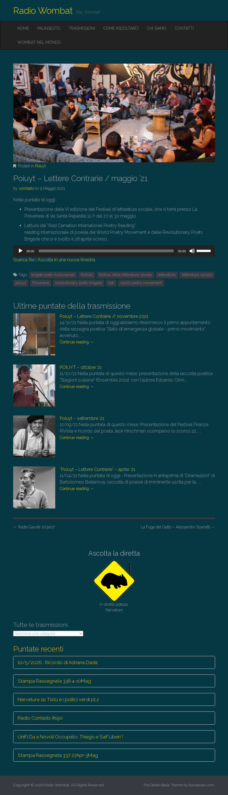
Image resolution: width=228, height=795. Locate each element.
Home (23, 28)
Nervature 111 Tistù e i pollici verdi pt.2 (58, 699)
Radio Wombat (43, 10)
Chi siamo (156, 28)
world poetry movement (141, 283)
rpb (111, 283)
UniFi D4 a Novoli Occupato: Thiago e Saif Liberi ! (70, 736)
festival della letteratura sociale (125, 274)
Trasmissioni (82, 28)
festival (87, 274)
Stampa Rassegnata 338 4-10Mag (54, 681)
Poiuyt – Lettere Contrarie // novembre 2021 (104, 316)
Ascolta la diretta (114, 553)
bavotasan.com (201, 785)
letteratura (167, 274)
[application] (114, 250)
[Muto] (192, 251)
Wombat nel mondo (39, 42)
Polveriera (40, 283)
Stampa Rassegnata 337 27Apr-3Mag (58, 755)
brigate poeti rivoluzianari (53, 274)
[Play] (20, 251)
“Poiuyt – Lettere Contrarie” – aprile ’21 (97, 469)
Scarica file (23, 259)
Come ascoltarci (121, 28)
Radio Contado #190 (40, 718)
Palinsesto (48, 28)
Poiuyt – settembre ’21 (82, 418)
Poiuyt (40, 166)
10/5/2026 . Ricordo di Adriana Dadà (57, 662)
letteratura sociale (197, 274)
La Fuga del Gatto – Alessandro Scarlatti (178, 527)
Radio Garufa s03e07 (34, 527)
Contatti (184, 28)
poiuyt (20, 283)
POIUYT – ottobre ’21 (81, 367)
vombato (26, 188)
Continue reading (77, 342)
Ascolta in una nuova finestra (66, 259)
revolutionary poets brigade (78, 283)
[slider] (106, 250)
